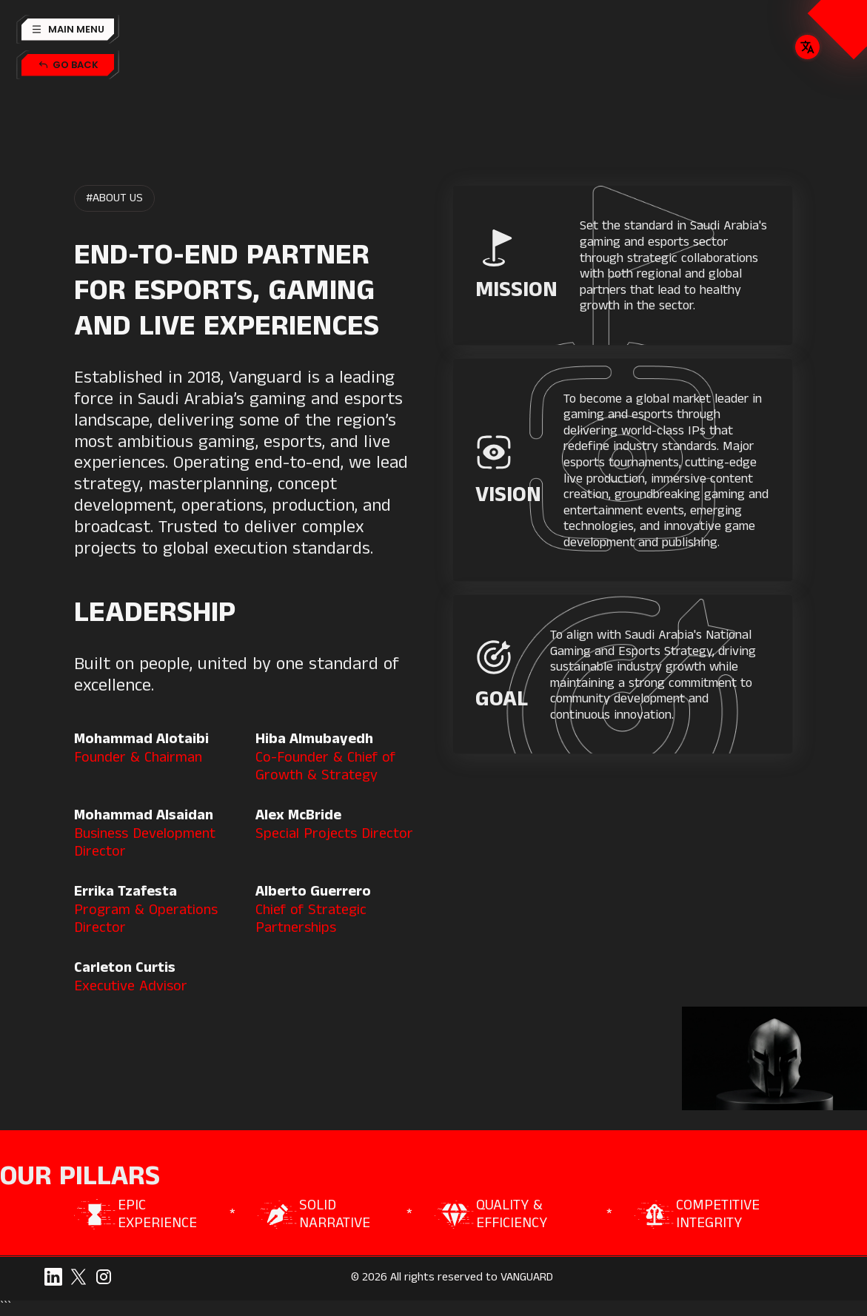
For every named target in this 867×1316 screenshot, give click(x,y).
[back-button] (67, 65)
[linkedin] (53, 1277)
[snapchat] (104, 1277)
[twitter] (78, 1277)
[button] (67, 30)
